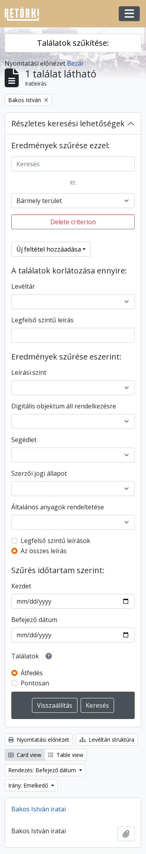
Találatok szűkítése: (73, 43)
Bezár (75, 63)
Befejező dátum (34, 619)
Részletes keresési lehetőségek (68, 123)
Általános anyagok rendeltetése (57, 507)
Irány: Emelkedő (28, 785)
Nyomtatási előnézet (38, 739)
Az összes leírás (44, 551)
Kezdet (21, 586)
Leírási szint (28, 372)
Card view (24, 755)
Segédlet (24, 439)
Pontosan (35, 683)
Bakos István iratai (38, 809)
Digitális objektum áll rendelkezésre (63, 406)
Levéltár (23, 286)
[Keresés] (73, 163)
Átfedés (32, 673)
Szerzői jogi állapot (39, 473)
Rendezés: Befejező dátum (42, 770)
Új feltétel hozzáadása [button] (48, 249)
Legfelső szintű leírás (42, 320)
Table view (65, 755)
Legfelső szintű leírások (55, 540)
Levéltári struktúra (106, 739)
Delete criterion (73, 222)
